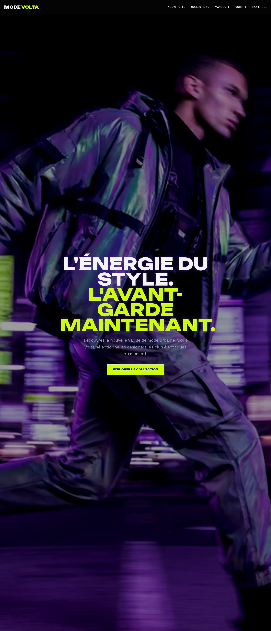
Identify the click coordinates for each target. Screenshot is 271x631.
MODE (21, 7)
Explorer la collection (135, 369)
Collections (200, 6)
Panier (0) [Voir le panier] (259, 6)
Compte (241, 6)
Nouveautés (177, 6)
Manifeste (222, 6)
